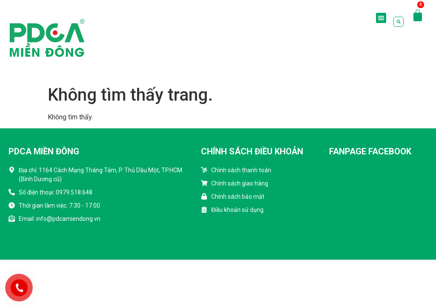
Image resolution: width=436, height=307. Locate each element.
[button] (381, 18)
